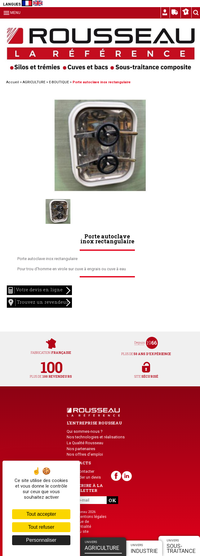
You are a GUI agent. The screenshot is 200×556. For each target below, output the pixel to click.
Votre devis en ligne (39, 291)
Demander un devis (84, 477)
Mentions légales (91, 517)
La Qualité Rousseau (85, 443)
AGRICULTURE (34, 82)
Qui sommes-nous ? (85, 431)
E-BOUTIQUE (59, 82)
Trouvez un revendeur (39, 302)
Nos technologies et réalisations (96, 437)
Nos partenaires (81, 448)
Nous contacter (80, 471)
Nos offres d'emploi (85, 454)
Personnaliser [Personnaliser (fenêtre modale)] (41, 540)
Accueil (12, 82)
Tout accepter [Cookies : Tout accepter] (41, 514)
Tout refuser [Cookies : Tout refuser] (41, 527)
